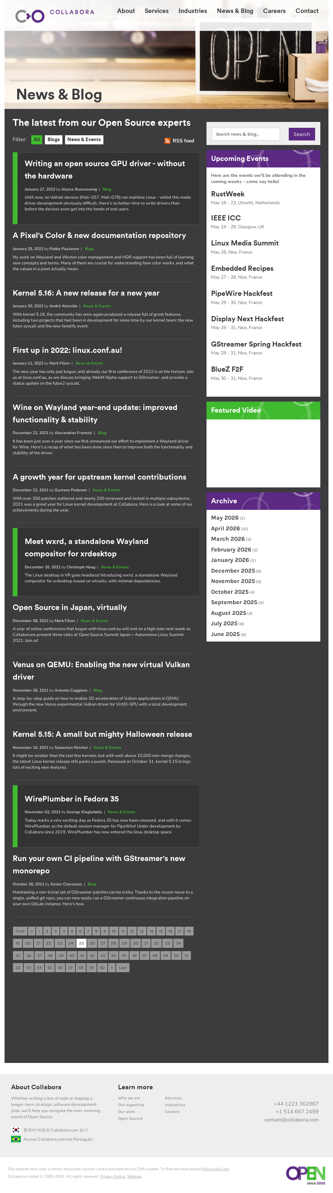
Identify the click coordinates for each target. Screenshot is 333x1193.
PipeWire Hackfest (242, 293)
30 (135, 941)
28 (113, 941)
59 (91, 966)
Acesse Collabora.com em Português (52, 1138)
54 (39, 966)
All (37, 140)
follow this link (215, 1168)
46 (134, 954)
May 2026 (225, 517)
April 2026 (225, 528)
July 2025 (224, 623)
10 (114, 929)
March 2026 (228, 538)
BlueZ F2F (227, 369)
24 (70, 941)
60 (102, 966)
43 (102, 954)
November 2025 (233, 581)
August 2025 (228, 612)
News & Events (84, 140)
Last (123, 966)
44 (113, 954)
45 (124, 954)
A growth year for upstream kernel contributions (99, 477)
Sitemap (134, 1175)
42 (92, 954)
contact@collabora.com (291, 1118)
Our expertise (131, 1103)
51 (186, 954)
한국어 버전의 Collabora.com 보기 (49, 1129)
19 (18, 941)
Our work (126, 1110)
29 (124, 941)
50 (176, 954)
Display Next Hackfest (247, 319)
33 (167, 941)
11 (123, 929)
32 (156, 941)
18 (189, 929)
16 (170, 929)
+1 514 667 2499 (297, 1110)
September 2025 (234, 602)
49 (165, 954)
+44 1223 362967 (296, 1103)
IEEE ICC (226, 218)
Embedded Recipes (242, 268)
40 (72, 954)
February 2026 (231, 549)
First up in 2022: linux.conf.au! (67, 350)
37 (39, 954)
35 (18, 954)
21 (38, 941)
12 (132, 929)
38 (50, 954)
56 (60, 966)
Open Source (130, 1117)
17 (179, 929)
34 (178, 941)
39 (61, 954)
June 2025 (225, 634)
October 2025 (229, 591)
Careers (172, 1110)
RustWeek (228, 194)
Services (173, 1096)
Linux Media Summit (245, 243)
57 (70, 966)
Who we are (129, 1096)
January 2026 (230, 559)
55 (49, 966)
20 (28, 941)
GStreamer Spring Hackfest (256, 344)
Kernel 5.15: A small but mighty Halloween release (102, 733)
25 (81, 941)
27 (102, 941)
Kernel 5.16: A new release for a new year (86, 293)
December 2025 (233, 570)
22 (48, 941)
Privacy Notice (112, 1175)
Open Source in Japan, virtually (70, 607)
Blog (107, 189)
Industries (175, 1103)
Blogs (54, 140)
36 (28, 954)
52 (18, 966)
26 (92, 941)
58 (80, 966)
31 (146, 941)
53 (28, 966)
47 (144, 954)
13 (142, 929)
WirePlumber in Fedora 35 (72, 798)
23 (59, 941)
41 (82, 954)
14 (151, 929)
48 (155, 954)
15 (161, 929)
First (20, 929)
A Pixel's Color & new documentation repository (99, 236)
